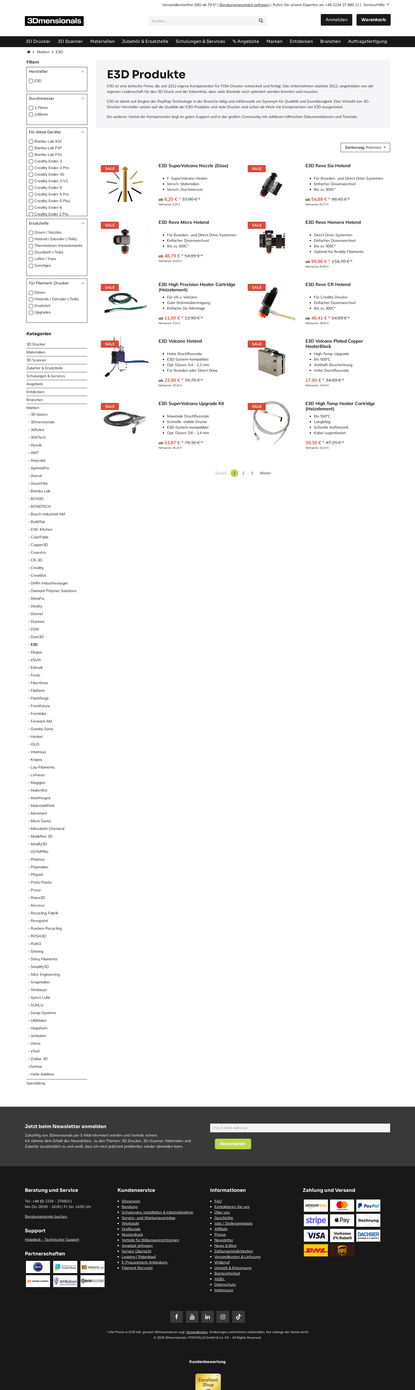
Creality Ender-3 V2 (51, 181)
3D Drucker (36, 344)
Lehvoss (38, 775)
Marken (43, 51)
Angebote (34, 383)
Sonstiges (42, 265)
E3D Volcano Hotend (180, 341)
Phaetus (38, 859)
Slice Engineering (45, 974)
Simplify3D (40, 966)
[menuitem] (367, 41)
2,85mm (41, 114)
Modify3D (39, 844)
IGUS (35, 744)
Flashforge (40, 698)
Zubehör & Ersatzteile (44, 368)
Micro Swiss (41, 821)
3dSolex (37, 429)
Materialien (35, 352)
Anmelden (337, 19)
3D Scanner (36, 360)
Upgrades (42, 312)
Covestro (38, 552)
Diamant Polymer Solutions (53, 590)
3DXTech (38, 437)
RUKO (36, 943)
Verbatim (38, 1035)
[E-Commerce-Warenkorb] (374, 20)
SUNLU (37, 1005)
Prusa (35, 890)
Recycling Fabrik (44, 913)
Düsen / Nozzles (48, 232)
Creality (37, 567)
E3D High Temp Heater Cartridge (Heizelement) (340, 406)
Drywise (37, 621)
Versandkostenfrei (177, 4)
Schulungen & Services (45, 376)
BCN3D (37, 498)
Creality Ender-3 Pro (51, 167)
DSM (35, 629)
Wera (35, 1043)
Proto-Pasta (41, 882)
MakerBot (39, 790)
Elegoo (36, 652)
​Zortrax (36, 1066)
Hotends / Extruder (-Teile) (56, 299)
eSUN (35, 659)
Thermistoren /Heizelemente (58, 245)
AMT (35, 452)
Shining (37, 951)
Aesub (36, 445)
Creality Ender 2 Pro (51, 214)
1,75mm (41, 107)
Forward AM (41, 721)
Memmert (39, 813)
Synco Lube (41, 997)
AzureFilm (39, 483)
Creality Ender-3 (48, 161)
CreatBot (38, 575)
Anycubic (38, 460)
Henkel (37, 736)
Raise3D (38, 897)
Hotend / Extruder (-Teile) (55, 239)
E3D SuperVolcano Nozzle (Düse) (193, 165)
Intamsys (38, 751)
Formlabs (38, 713)
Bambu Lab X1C (48, 141)
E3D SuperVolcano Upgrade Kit (191, 403)
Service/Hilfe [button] (374, 4)
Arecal (36, 475)
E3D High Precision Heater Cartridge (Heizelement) (197, 287)
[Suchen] (261, 21)
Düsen (39, 292)
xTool (35, 1051)
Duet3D (37, 636)
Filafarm (37, 690)
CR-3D (36, 560)
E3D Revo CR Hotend (327, 284)
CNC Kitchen (41, 529)
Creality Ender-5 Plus (52, 200)
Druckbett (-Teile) (48, 252)
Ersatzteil (42, 305)
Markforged (40, 798)
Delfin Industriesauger (49, 583)
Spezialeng (35, 1083)
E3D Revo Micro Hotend (184, 222)
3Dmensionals (43, 422)
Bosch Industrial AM (48, 514)
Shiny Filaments (44, 959)
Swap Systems (43, 1012)
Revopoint (39, 920)
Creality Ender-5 (48, 187)
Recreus (38, 905)
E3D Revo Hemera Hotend (333, 222)
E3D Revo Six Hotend (327, 165)
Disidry (36, 606)
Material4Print (43, 805)
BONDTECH (41, 506)
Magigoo (38, 782)
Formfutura (40, 705)
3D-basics (39, 414)
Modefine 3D (41, 836)
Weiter (265, 473)
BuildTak (38, 521)
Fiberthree (39, 682)
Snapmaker (40, 982)
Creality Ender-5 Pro (51, 194)
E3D (37, 80)
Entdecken (35, 391)
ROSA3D (38, 936)
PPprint (37, 874)
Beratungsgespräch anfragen (244, 4)
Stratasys (39, 989)
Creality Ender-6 (48, 207)
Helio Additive (42, 1074)
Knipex (36, 759)
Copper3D (39, 544)
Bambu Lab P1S (48, 154)
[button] (365, 147)
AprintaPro (40, 468)
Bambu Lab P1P (48, 148)
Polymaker (39, 867)
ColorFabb (39, 537)
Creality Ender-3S (49, 174)
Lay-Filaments (43, 767)
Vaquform (39, 1028)
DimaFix (37, 598)
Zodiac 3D (39, 1058)
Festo (35, 675)
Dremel (37, 613)
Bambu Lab (40, 491)
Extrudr (37, 667)
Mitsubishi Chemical (47, 828)
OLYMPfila (39, 851)
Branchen (34, 399)
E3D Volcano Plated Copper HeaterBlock (334, 344)
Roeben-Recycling (46, 928)
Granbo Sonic (42, 728)
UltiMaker (39, 1020)
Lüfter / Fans (45, 258)
